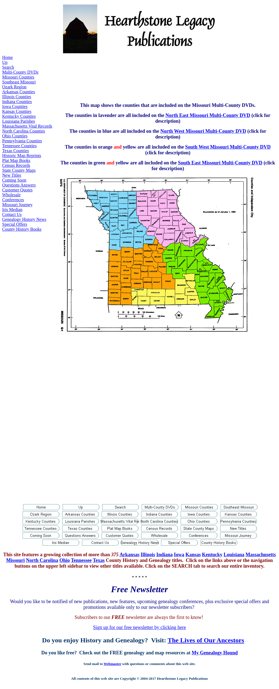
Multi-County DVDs (20, 72)
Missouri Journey (17, 204)
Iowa (179, 554)
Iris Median (12, 209)
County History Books (21, 229)
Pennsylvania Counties (22, 141)
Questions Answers (19, 185)
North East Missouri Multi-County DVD (207, 115)
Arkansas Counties (18, 91)
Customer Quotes (17, 190)
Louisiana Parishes (18, 121)
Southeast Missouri (19, 82)
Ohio (64, 560)
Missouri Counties (18, 77)
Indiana (164, 554)
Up (5, 62)
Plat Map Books (16, 160)
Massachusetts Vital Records (27, 126)
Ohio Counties (15, 136)
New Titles (11, 175)
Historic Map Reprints (21, 155)
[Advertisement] (158, 76)
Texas (99, 560)
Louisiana (234, 554)
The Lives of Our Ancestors (206, 640)
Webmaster (112, 664)
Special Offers (14, 224)
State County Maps (19, 170)
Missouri (15, 560)
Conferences (13, 199)
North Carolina (42, 560)
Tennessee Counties (19, 145)
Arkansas (130, 554)
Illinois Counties (16, 96)
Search (8, 67)
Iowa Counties (15, 106)
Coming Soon (14, 180)
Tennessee (81, 560)
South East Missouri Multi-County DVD (220, 163)
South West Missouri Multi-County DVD (228, 147)
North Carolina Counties (23, 131)
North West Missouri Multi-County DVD (203, 131)
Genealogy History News (24, 219)
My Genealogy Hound (215, 652)
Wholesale (11, 194)
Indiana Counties (17, 101)
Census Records (16, 165)
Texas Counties (15, 150)
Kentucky (212, 554)
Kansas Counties (16, 111)
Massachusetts (260, 554)
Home (7, 57)
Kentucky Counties (19, 116)
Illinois (148, 554)
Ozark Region (14, 87)
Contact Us (12, 214)
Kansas (193, 554)
